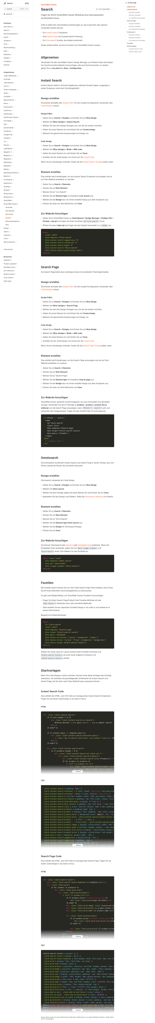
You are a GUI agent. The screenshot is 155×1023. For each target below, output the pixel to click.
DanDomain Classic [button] (11, 117)
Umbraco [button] (7, 235)
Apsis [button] (6, 93)
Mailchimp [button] (7, 162)
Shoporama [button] (8, 193)
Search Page (52, 36)
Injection (69, 545)
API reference (9, 271)
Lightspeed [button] (8, 148)
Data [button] (5, 51)
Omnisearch (51, 40)
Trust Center (9, 278)
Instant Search (52, 33)
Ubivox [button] (6, 232)
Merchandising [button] (9, 47)
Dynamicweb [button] (8, 128)
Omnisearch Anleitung (94, 496)
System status (9, 274)
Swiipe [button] (6, 228)
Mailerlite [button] (7, 166)
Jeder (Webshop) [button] (10, 76)
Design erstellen (134, 12)
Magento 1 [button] (8, 152)
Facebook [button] (7, 131)
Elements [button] (7, 54)
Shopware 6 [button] (8, 197)
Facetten (130, 43)
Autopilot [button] (7, 96)
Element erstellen (135, 15)
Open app (8, 281)
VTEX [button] (6, 238)
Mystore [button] (7, 176)
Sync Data (9, 214)
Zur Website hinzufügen (137, 18)
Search (8, 218)
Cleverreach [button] (8, 107)
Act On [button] (6, 86)
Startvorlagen (131, 46)
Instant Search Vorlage (92, 162)
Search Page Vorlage (92, 346)
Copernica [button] (7, 110)
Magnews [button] (7, 159)
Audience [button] (7, 41)
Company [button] (7, 61)
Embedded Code (84, 545)
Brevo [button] (6, 103)
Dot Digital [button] (8, 121)
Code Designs (47, 106)
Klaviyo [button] (6, 145)
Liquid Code (89, 157)
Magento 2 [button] (8, 155)
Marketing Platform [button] (11, 173)
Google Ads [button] (8, 135)
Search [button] (6, 30)
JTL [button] (5, 141)
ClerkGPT (8, 260)
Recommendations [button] (11, 34)
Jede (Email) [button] (8, 83)
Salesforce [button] (8, 183)
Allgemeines (131, 7)
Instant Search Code (136, 49)
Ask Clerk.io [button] (8, 27)
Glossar (6, 65)
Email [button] (6, 37)
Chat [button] (5, 44)
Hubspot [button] (7, 138)
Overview (7, 79)
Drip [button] (5, 124)
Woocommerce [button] (9, 242)
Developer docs (10, 267)
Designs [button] (7, 58)
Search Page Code (135, 52)
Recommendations (13, 221)
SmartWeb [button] (8, 200)
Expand (77, 771)
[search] (16, 9)
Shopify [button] (6, 190)
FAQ (7, 225)
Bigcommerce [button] (9, 100)
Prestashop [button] (8, 180)
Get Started (10, 211)
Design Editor (68, 103)
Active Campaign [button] (10, 89)
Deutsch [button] (8, 14)
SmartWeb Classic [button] (10, 204)
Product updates (10, 264)
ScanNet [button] (7, 187)
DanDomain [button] (8, 114)
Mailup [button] (6, 169)
